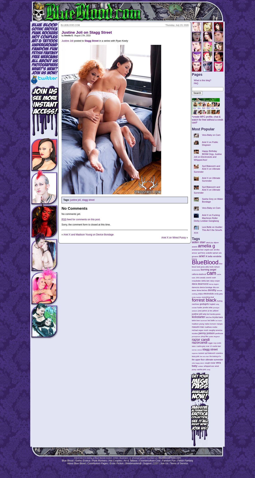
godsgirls (204, 304)
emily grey (219, 294)
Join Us (164, 463)
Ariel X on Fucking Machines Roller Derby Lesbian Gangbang (207, 218)
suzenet (201, 353)
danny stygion (214, 284)
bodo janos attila (203, 267)
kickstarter (198, 317)
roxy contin (217, 343)
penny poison (206, 333)
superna (195, 353)
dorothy (212, 290)
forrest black (204, 300)
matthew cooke (211, 327)
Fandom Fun (169, 460)
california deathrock (199, 274)
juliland (215, 311)
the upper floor (198, 360)
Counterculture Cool (149, 460)
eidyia (200, 294)
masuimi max (198, 327)
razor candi (201, 340)
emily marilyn (196, 297)
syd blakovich (210, 353)
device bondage (206, 287)
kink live (209, 317)
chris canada (200, 278)
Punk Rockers (99, 460)
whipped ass (209, 366)
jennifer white (207, 308)
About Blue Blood (76, 463)
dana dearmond (200, 283)
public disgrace (214, 336)
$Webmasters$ (133, 463)
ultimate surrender (214, 359)
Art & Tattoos (130, 460)
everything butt (208, 297)
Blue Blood (67, 460)
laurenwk (203, 321)
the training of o (215, 356)
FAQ (196, 83)
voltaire (200, 366)
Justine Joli (67, 40)
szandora (219, 353)
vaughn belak (210, 363)
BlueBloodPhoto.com (170, 457)
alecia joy (209, 243)
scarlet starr (216, 346)
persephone (196, 336)
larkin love (196, 321)
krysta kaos (217, 317)
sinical (199, 350)
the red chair (204, 356)
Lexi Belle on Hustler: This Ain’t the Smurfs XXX (208, 230)
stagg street (88, 200)
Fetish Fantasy (185, 460)
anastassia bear (198, 250)
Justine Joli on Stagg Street (87, 32)
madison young (198, 324)
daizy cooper (215, 281)
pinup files (204, 336)
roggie (210, 343)
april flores (201, 253)
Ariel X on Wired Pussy (173, 237)
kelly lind (206, 314)
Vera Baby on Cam (211, 135)
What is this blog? (202, 80)
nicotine (195, 333)
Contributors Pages (97, 463)
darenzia (195, 287)
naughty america (215, 330)
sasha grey (201, 346)
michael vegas (197, 330)
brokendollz (196, 270)
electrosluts (208, 294)
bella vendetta (214, 256)
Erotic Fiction (117, 463)
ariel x (203, 256)
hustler (199, 308)
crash (214, 278)
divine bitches (202, 290)
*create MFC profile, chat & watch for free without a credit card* (207, 118)
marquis (220, 324)
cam (211, 273)
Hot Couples (115, 460)
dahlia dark (205, 281)
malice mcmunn (210, 324)
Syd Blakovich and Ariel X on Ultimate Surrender (207, 169)
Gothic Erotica (82, 460)
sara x (194, 346)
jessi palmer (202, 311)
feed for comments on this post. (81, 219)
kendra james (215, 314)
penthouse (219, 333)
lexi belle (211, 321)
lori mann (218, 321)
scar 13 (209, 346)
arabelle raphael (212, 253)
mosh (206, 330)
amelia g (206, 245)
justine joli (75, 200)
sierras (194, 350)
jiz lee (210, 311)
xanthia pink (201, 370)
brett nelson (215, 267)
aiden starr (198, 242)
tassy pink (195, 356)
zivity (208, 370)
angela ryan (208, 250)
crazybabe (196, 281)
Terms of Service (179, 463)
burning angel (208, 269)
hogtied (212, 304)
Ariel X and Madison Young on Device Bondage (88, 234)
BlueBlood (205, 262)
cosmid (208, 278)
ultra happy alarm (198, 363)
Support (147, 463)
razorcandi (199, 342)
